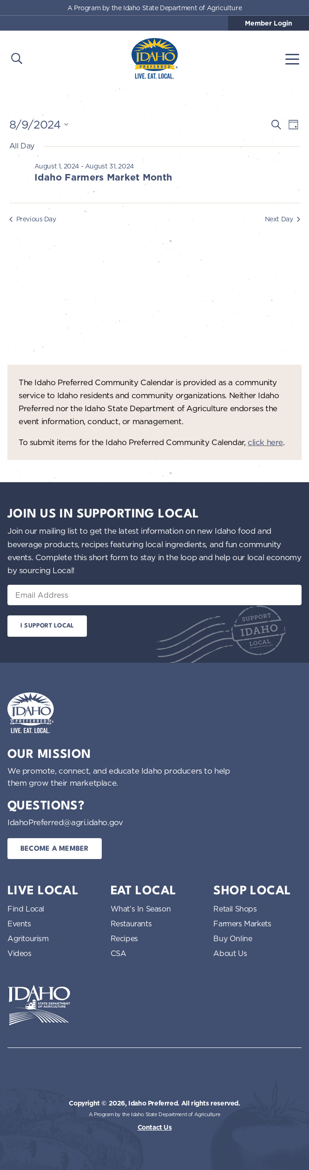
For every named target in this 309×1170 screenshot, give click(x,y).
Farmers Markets (242, 923)
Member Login (268, 23)
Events (19, 923)
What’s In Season (141, 908)
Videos (19, 953)
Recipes (124, 938)
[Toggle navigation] (292, 58)
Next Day (282, 219)
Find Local (25, 908)
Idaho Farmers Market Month (103, 177)
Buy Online (232, 938)
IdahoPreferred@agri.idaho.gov (65, 822)
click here (265, 442)
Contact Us (155, 1127)
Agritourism (28, 938)
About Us (230, 953)
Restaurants (131, 923)
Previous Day (32, 219)
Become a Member (54, 849)
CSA (118, 953)
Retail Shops (234, 908)
